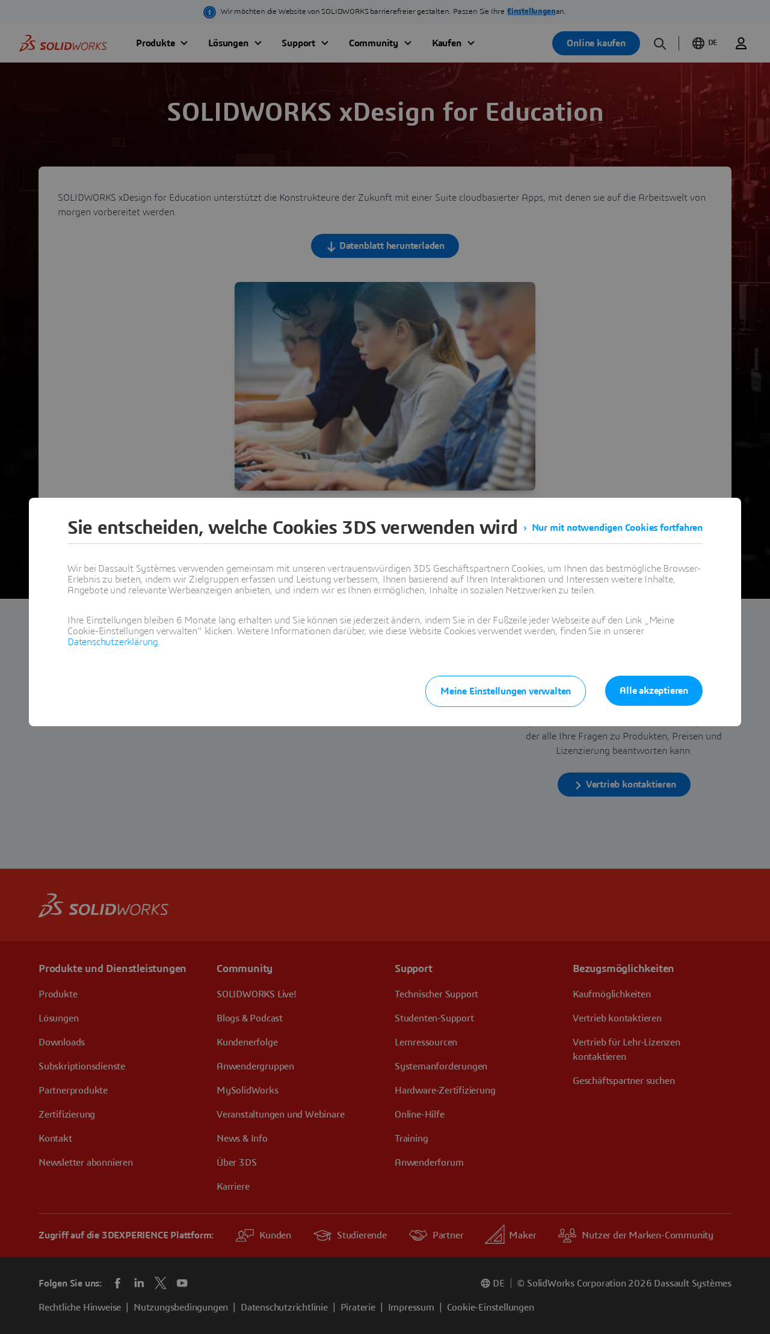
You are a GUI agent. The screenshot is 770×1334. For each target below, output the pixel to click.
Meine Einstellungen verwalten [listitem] (505, 691)
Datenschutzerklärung (112, 642)
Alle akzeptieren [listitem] (654, 691)
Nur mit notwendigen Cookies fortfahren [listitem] (617, 528)
